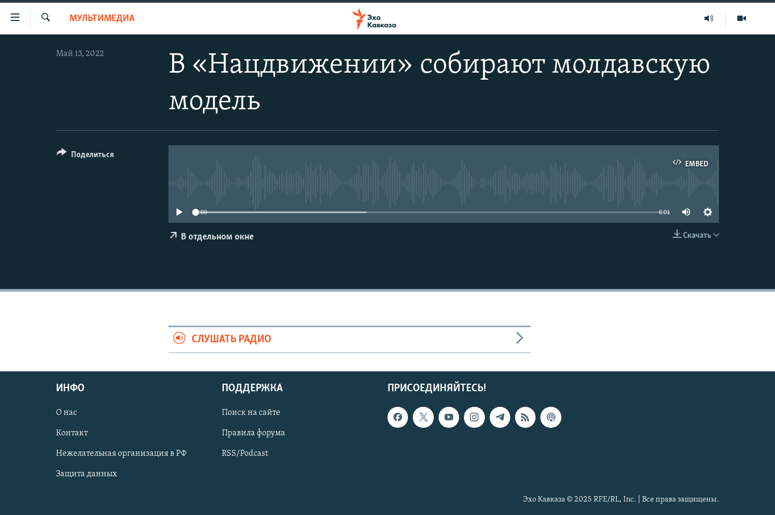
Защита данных (86, 474)
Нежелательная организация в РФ (121, 453)
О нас (66, 412)
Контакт (72, 433)
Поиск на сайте (251, 412)
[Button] (85, 156)
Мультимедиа (102, 18)
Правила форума (253, 433)
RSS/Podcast (245, 453)
